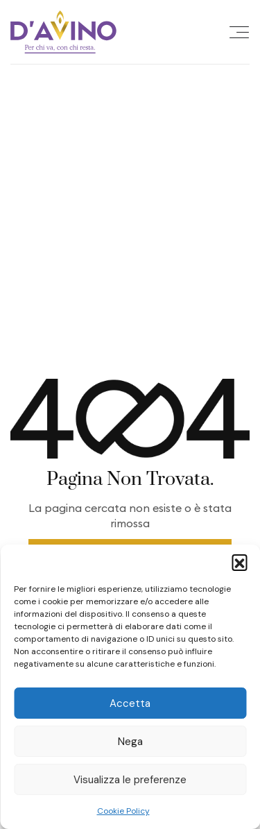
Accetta (130, 703)
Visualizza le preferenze (130, 780)
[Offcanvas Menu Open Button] (239, 32)
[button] (239, 562)
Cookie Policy (123, 811)
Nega (130, 742)
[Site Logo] (63, 31)
